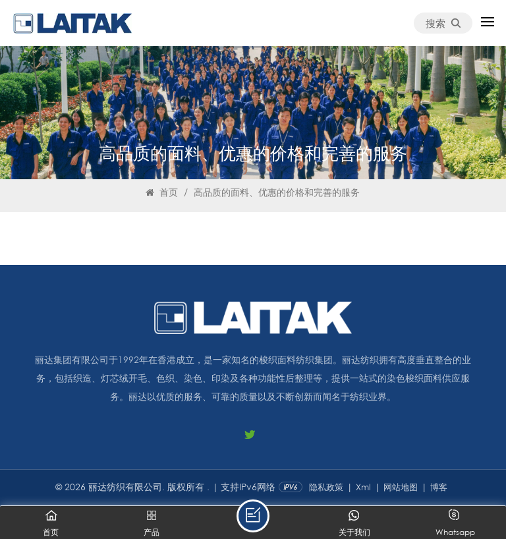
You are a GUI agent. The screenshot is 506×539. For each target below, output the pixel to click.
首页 (162, 192)
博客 (438, 487)
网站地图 (400, 487)
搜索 (443, 23)
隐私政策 (326, 487)
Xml (363, 487)
